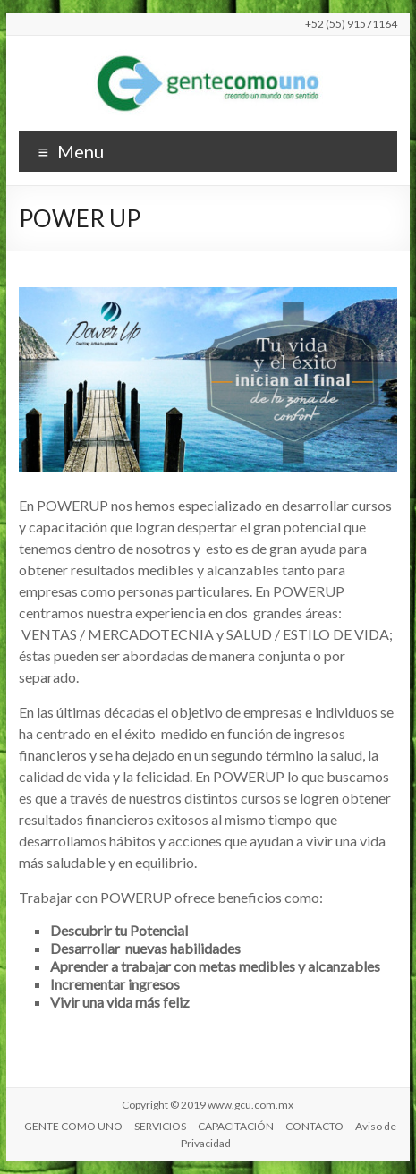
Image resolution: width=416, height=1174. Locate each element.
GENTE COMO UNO (73, 1126)
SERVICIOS (160, 1126)
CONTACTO (314, 1126)
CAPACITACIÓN (236, 1126)
